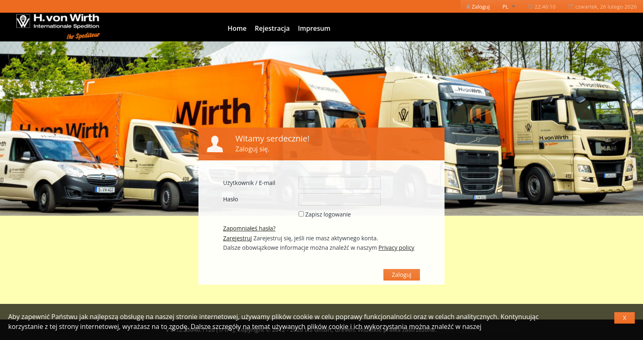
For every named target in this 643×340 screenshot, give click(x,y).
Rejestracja (272, 28)
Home (237, 28)
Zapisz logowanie (328, 214)
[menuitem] (478, 6)
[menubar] (552, 6)
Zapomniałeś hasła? (249, 228)
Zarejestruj (237, 238)
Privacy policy (503, 326)
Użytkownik (238, 183)
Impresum (314, 28)
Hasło (230, 199)
